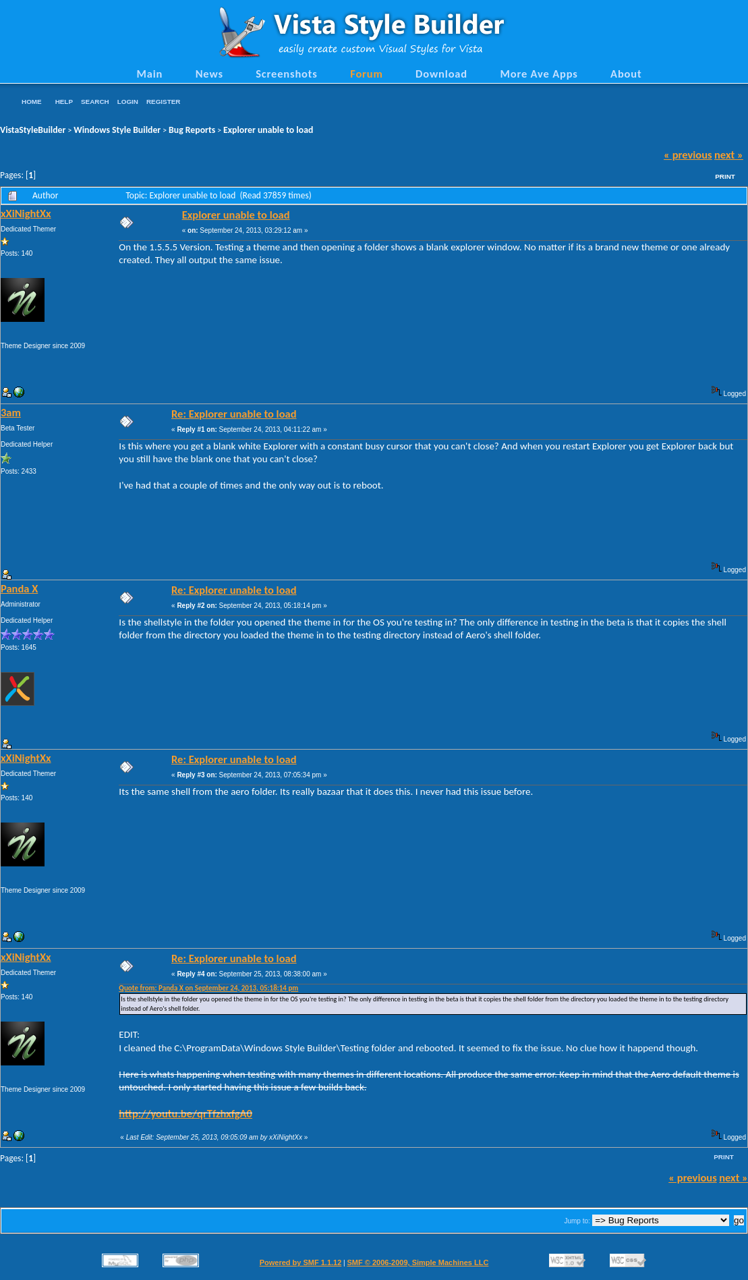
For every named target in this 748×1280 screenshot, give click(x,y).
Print (725, 176)
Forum (366, 73)
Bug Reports (192, 130)
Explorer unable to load (268, 130)
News (209, 73)
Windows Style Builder (117, 130)
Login (127, 101)
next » (728, 154)
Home (32, 101)
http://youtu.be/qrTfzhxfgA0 (185, 1113)
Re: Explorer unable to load (234, 413)
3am (11, 412)
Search (95, 101)
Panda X (19, 588)
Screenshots (287, 73)
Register (163, 101)
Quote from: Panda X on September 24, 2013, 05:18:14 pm (208, 988)
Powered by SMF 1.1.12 (301, 1262)
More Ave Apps (538, 73)
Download (441, 73)
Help (64, 101)
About (625, 73)
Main (149, 73)
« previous (688, 154)
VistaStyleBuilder (32, 130)
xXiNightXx (26, 213)
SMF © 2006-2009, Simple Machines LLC (417, 1262)
